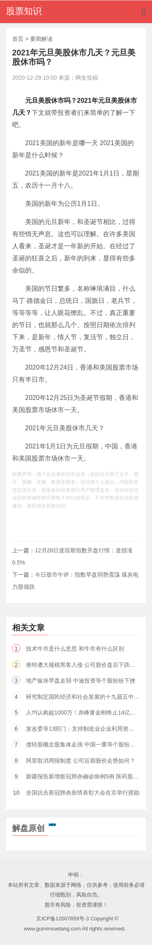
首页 (18, 39)
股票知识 (24, 11)
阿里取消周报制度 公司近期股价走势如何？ (80, 760)
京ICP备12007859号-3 (62, 918)
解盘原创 (34, 828)
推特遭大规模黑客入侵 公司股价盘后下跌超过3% (87, 665)
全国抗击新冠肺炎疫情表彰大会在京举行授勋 (82, 792)
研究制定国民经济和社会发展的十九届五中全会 (85, 696)
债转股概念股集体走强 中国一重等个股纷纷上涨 (86, 744)
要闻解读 (41, 39)
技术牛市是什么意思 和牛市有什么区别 (75, 648)
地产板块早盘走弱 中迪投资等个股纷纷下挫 (80, 680)
